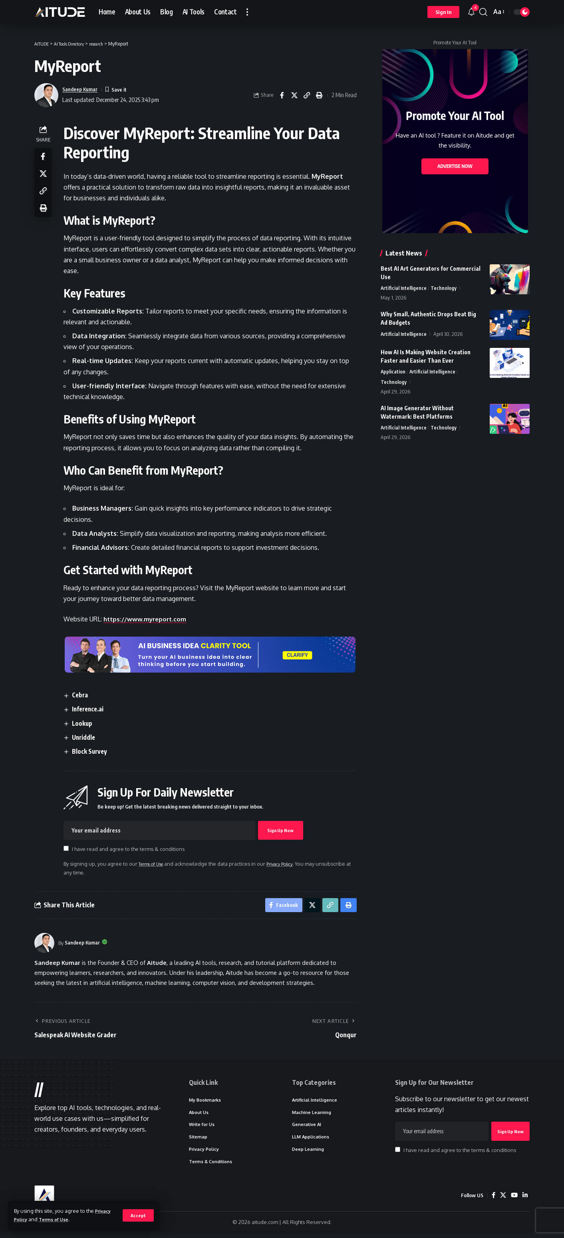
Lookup (84, 723)
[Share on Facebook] (282, 95)
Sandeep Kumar (82, 89)
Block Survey (92, 751)
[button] (138, 1215)
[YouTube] (513, 1200)
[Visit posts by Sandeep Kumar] (44, 945)
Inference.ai (91, 709)
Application (393, 372)
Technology (444, 288)
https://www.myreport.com (148, 619)
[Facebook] (492, 1200)
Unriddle (86, 737)
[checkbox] (68, 848)
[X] (502, 1200)
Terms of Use (57, 1219)
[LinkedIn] (525, 1200)
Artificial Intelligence (404, 288)
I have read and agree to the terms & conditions (130, 849)
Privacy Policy (290, 864)
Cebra (82, 695)
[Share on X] (294, 95)
